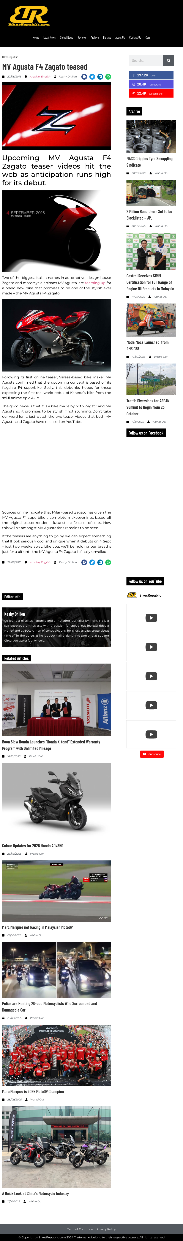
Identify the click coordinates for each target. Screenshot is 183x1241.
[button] (84, 77)
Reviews (82, 37)
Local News (49, 37)
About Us (120, 37)
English (45, 76)
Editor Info (12, 596)
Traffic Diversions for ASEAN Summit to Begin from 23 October (147, 407)
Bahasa (107, 37)
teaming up (95, 283)
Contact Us (135, 37)
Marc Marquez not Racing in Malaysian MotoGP (37, 927)
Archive (95, 37)
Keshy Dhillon (14, 614)
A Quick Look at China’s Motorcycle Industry (35, 1193)
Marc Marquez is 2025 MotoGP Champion (33, 1091)
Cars (147, 37)
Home (36, 37)
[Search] (168, 60)
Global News (66, 37)
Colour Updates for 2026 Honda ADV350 (32, 845)
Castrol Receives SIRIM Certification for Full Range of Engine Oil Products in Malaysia (150, 282)
